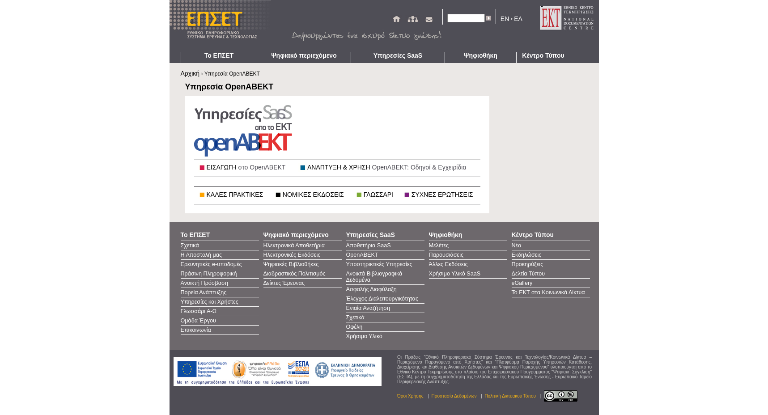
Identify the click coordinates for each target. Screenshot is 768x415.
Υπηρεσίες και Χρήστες (209, 302)
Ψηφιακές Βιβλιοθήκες (291, 264)
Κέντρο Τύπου (543, 55)
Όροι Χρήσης (410, 396)
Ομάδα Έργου (198, 321)
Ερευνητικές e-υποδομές (211, 264)
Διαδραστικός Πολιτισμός (294, 274)
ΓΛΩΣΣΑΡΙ (378, 194)
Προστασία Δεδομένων (454, 396)
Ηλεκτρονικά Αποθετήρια (294, 245)
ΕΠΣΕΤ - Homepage (223, 26)
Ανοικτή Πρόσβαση (204, 283)
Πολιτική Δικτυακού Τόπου (510, 396)
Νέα (517, 245)
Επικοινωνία (196, 330)
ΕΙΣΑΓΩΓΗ (246, 167)
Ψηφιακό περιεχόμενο (303, 55)
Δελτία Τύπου (528, 274)
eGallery (522, 283)
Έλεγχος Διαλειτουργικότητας (382, 299)
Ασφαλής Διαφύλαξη (371, 289)
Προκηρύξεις (527, 264)
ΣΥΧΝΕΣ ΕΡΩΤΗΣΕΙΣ (442, 194)
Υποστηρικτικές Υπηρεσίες (379, 264)
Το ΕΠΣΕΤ (219, 55)
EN (505, 18)
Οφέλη (354, 327)
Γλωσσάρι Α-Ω (198, 311)
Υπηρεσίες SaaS (397, 55)
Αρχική (190, 73)
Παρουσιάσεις (446, 255)
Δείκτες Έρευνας (284, 283)
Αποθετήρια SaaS (368, 245)
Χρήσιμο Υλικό (364, 336)
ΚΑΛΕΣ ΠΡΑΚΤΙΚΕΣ (235, 194)
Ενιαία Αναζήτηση (368, 308)
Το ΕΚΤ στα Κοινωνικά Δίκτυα (548, 292)
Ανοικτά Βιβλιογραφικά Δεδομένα (374, 277)
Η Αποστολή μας (201, 255)
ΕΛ (518, 18)
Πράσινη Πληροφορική (209, 274)
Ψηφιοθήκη (480, 55)
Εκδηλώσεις (527, 255)
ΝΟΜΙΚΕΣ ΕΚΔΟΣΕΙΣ (313, 194)
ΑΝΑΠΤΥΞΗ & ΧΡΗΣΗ (387, 167)
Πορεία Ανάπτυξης (204, 292)
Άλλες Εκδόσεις (448, 264)
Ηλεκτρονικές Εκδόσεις (292, 255)
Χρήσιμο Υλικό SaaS (455, 274)
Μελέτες (439, 245)
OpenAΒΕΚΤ (362, 255)
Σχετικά (190, 245)
